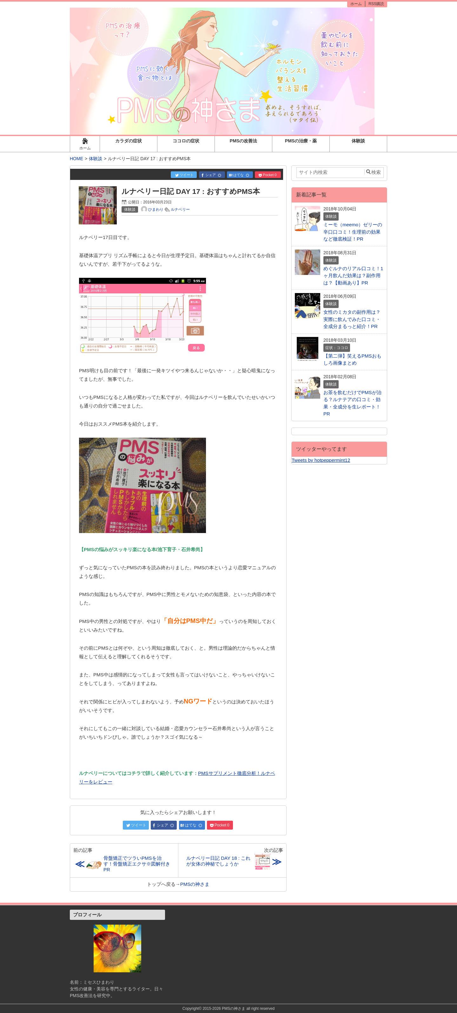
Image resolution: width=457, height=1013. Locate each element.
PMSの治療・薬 (301, 140)
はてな (239, 175)
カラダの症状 (128, 140)
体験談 (358, 140)
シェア (211, 175)
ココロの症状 (186, 140)
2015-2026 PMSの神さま (223, 1008)
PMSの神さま (195, 884)
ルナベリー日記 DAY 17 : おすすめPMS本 (191, 191)
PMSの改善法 (243, 140)
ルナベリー (180, 209)
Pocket (268, 175)
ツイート (184, 175)
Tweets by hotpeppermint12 (321, 460)
